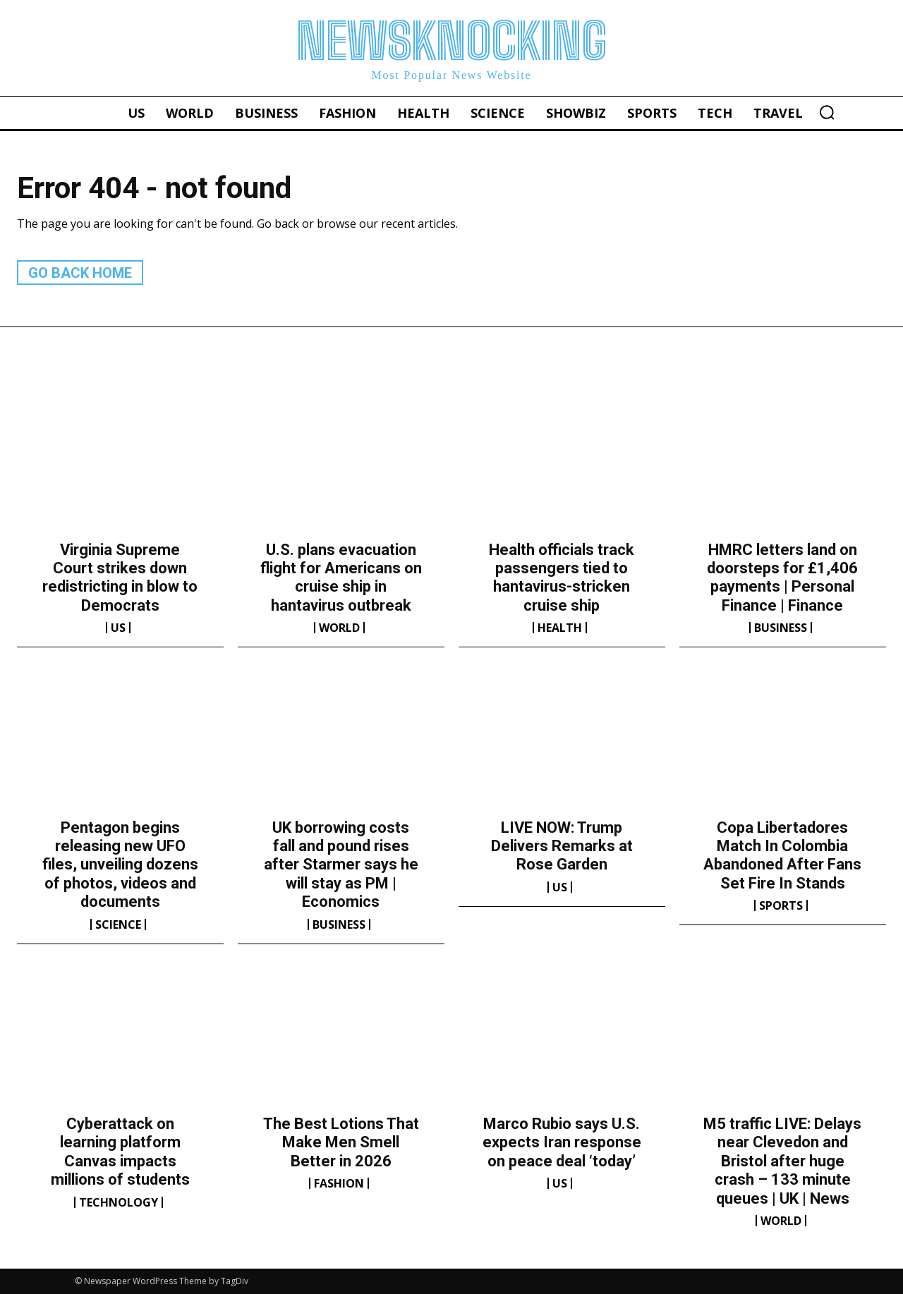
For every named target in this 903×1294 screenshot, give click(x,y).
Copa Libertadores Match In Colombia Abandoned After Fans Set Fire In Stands (782, 855)
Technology (118, 1202)
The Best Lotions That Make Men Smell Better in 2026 (341, 1142)
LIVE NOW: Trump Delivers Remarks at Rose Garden (562, 846)
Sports (781, 905)
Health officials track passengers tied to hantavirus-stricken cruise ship (561, 577)
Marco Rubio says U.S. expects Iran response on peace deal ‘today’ (562, 1142)
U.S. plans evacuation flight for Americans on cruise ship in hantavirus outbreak (341, 577)
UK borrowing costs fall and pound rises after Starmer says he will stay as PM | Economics (341, 865)
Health (560, 627)
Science (118, 924)
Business (780, 627)
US (118, 627)
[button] (827, 112)
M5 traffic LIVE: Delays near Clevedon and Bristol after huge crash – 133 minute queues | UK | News (782, 1161)
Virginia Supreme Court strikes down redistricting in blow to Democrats (120, 577)
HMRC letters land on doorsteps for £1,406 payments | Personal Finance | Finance (782, 577)
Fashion (339, 1183)
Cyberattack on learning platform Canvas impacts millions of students (120, 1151)
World (339, 627)
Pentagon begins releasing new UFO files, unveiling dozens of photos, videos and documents (120, 865)
